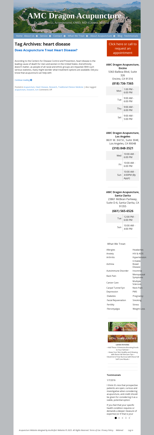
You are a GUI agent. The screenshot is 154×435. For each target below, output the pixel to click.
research (30, 89)
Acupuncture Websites (28, 430)
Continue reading (23, 80)
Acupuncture (29, 87)
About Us (29, 35)
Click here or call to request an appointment (123, 48)
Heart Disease (42, 87)
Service (44, 35)
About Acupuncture (101, 35)
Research (53, 87)
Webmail (119, 430)
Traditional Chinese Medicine (70, 87)
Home (19, 35)
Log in (130, 430)
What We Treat (76, 35)
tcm (37, 89)
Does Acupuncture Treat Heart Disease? (46, 50)
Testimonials (131, 35)
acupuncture (20, 89)
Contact (57, 35)
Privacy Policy (107, 430)
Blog (120, 35)
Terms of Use (95, 430)
